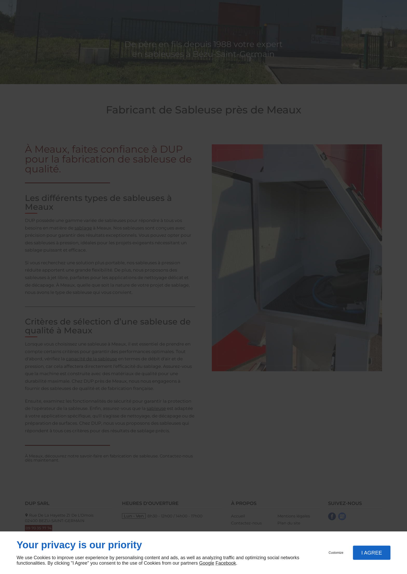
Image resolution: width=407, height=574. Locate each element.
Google (206, 563)
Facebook (225, 563)
